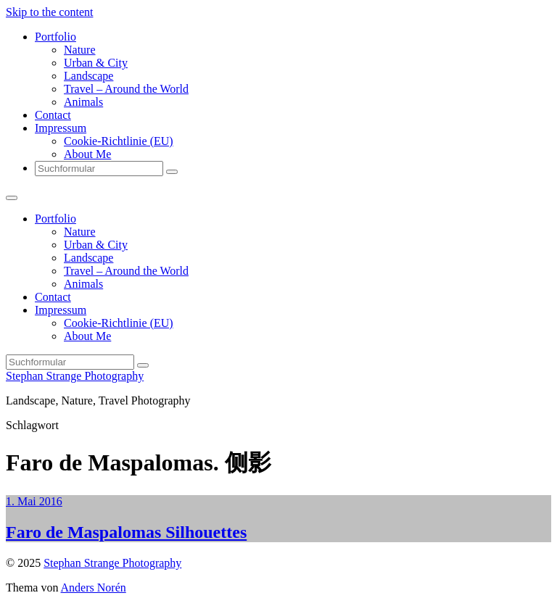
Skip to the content (49, 12)
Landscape (88, 76)
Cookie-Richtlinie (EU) (118, 141)
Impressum (60, 128)
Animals (83, 102)
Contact (53, 115)
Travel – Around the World (126, 89)
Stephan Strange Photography (75, 376)
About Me (87, 154)
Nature (80, 49)
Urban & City (96, 63)
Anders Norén (93, 587)
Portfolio (55, 36)
